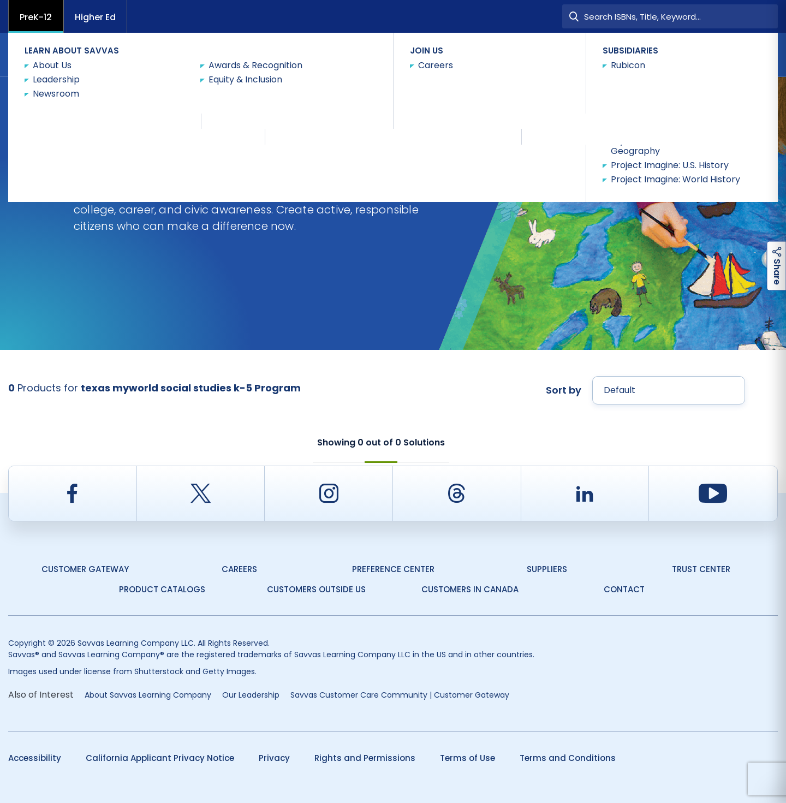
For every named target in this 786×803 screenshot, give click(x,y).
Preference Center (393, 569)
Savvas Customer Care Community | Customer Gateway (399, 694)
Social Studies (74, 96)
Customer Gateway (85, 569)
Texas (18, 96)
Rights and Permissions (364, 758)
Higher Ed (95, 17)
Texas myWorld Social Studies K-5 (180, 96)
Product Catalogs (162, 589)
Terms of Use (467, 758)
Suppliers (547, 569)
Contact (748, 54)
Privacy (274, 758)
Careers (239, 569)
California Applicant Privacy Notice (160, 758)
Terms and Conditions (568, 758)
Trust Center (701, 569)
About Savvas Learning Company (148, 694)
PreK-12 (36, 17)
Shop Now (279, 96)
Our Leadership (250, 694)
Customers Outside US (316, 589)
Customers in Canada (470, 589)
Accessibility (34, 758)
